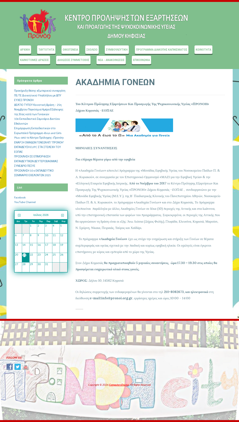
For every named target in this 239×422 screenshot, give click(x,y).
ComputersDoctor (119, 384)
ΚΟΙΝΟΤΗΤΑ (203, 49)
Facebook (20, 197)
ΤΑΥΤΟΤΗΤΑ (46, 49)
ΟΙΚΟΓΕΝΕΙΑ (70, 49)
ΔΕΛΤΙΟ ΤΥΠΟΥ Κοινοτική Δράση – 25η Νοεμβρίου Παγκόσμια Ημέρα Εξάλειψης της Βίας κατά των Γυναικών (38, 109)
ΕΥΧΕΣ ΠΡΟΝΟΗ (24, 100)
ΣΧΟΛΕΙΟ (92, 49)
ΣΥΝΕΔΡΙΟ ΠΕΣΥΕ (24, 165)
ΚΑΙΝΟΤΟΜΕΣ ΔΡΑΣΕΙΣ (34, 60)
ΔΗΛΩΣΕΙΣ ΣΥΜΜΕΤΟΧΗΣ (73, 60)
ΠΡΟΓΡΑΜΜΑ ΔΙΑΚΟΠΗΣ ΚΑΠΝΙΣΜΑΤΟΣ (161, 49)
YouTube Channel (25, 202)
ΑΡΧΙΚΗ (25, 49)
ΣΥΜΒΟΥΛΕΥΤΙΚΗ (117, 49)
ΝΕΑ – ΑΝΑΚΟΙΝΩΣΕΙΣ (111, 60)
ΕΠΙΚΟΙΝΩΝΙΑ (141, 60)
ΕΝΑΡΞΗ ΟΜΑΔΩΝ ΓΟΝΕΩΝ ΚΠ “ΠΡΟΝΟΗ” (39, 142)
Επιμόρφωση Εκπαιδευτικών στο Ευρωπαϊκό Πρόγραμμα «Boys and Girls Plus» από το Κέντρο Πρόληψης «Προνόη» (39, 133)
